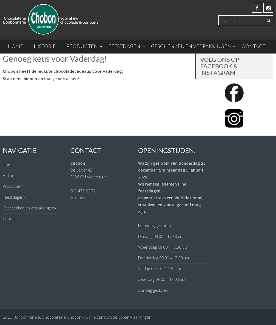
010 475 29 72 (83, 191)
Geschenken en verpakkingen (191, 46)
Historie (45, 46)
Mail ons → (80, 197)
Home (15, 46)
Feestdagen (124, 46)
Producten (82, 46)
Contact (254, 46)
